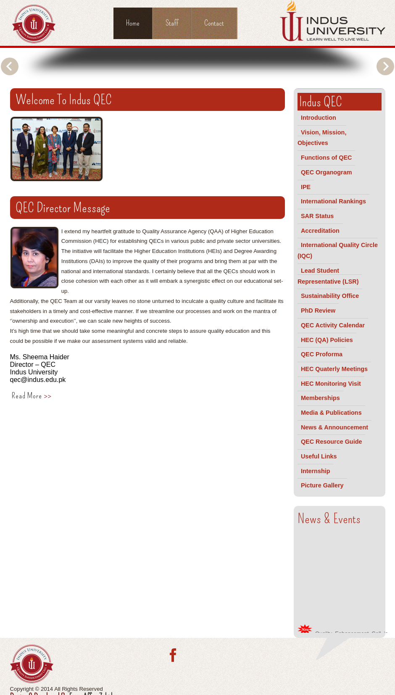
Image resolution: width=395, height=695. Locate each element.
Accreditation (320, 230)
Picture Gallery (322, 485)
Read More (31, 395)
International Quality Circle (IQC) (338, 250)
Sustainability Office (330, 295)
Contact (214, 23)
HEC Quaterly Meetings (334, 369)
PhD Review (318, 310)
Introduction (318, 117)
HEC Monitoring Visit (331, 383)
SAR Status (317, 216)
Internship (315, 471)
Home (133, 23)
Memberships (320, 398)
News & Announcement (334, 427)
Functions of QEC (326, 157)
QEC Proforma (321, 354)
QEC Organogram (326, 172)
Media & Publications (331, 412)
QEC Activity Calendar (333, 325)
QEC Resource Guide (331, 441)
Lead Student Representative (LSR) (328, 276)
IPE (306, 187)
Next (385, 66)
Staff (172, 23)
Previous (9, 66)
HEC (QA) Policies (327, 340)
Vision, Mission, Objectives (322, 138)
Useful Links (319, 456)
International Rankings (333, 201)
